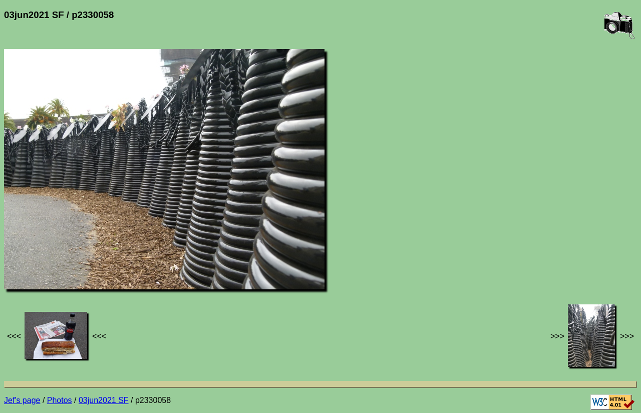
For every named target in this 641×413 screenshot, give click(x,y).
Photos (59, 400)
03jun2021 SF (104, 400)
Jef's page (22, 400)
